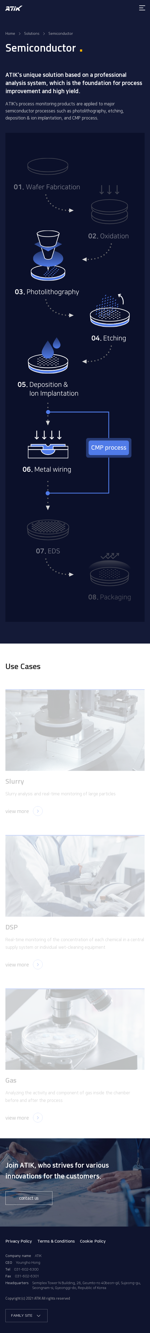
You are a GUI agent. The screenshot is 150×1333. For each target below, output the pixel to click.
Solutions (31, 33)
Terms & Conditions (56, 1241)
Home (10, 33)
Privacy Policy (18, 1241)
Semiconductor (60, 33)
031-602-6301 (27, 1276)
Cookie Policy (92, 1241)
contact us (29, 1198)
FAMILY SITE (26, 1315)
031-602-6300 (26, 1269)
